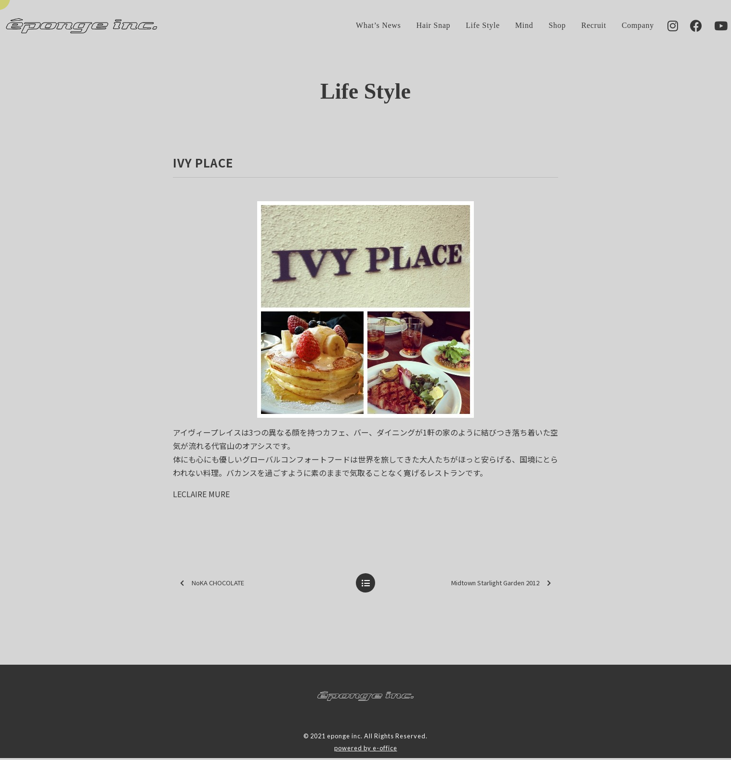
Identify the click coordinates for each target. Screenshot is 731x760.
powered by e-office (365, 749)
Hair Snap (419, 26)
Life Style (468, 26)
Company (623, 26)
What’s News (363, 26)
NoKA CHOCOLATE (212, 584)
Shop (542, 26)
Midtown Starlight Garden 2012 (501, 584)
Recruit (579, 26)
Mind (510, 26)
